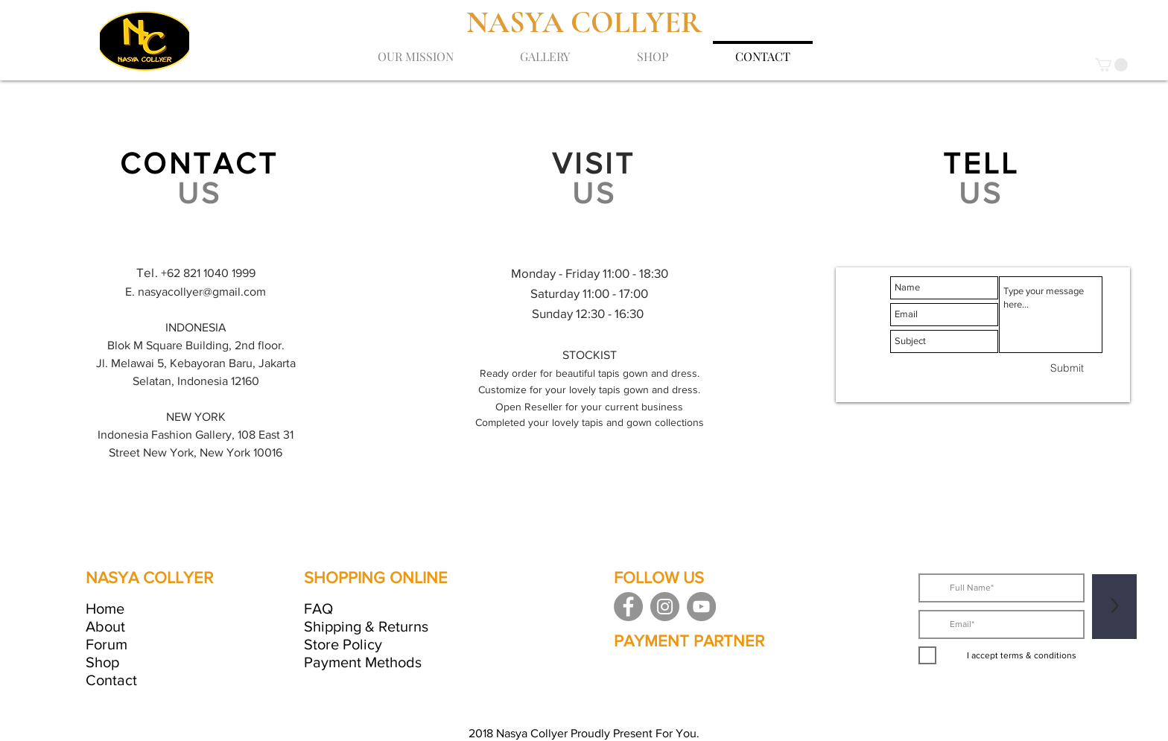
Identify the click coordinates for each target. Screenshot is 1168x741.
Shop (102, 662)
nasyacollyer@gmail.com (202, 291)
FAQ (318, 608)
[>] (1114, 606)
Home (105, 608)
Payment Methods (363, 662)
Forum (106, 644)
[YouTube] (701, 606)
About (105, 626)
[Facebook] (628, 606)
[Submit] (1067, 368)
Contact (111, 680)
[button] (1111, 64)
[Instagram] (664, 606)
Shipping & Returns (366, 626)
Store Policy (343, 644)
